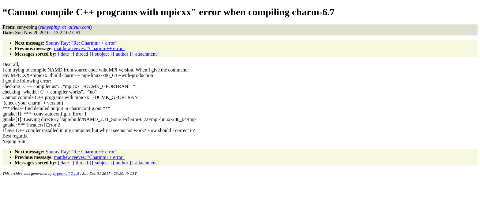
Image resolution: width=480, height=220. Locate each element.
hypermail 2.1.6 (66, 173)
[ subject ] (102, 54)
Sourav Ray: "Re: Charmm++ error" (81, 43)
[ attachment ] (145, 54)
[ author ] (122, 54)
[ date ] (65, 54)
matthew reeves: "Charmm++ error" (89, 48)
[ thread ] (82, 54)
